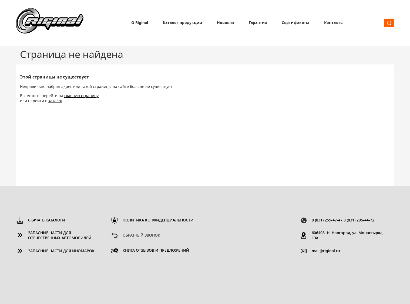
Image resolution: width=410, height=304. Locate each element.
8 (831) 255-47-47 (327, 220)
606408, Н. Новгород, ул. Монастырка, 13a (348, 235)
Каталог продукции (182, 23)
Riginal (49, 23)
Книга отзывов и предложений (156, 250)
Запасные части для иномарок (61, 251)
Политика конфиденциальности (158, 220)
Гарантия (258, 23)
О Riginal (139, 23)
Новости (225, 23)
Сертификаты (295, 23)
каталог (55, 101)
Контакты (334, 23)
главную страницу (81, 96)
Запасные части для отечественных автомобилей (59, 235)
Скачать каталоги (46, 220)
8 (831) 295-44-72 (359, 220)
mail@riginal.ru (326, 251)
